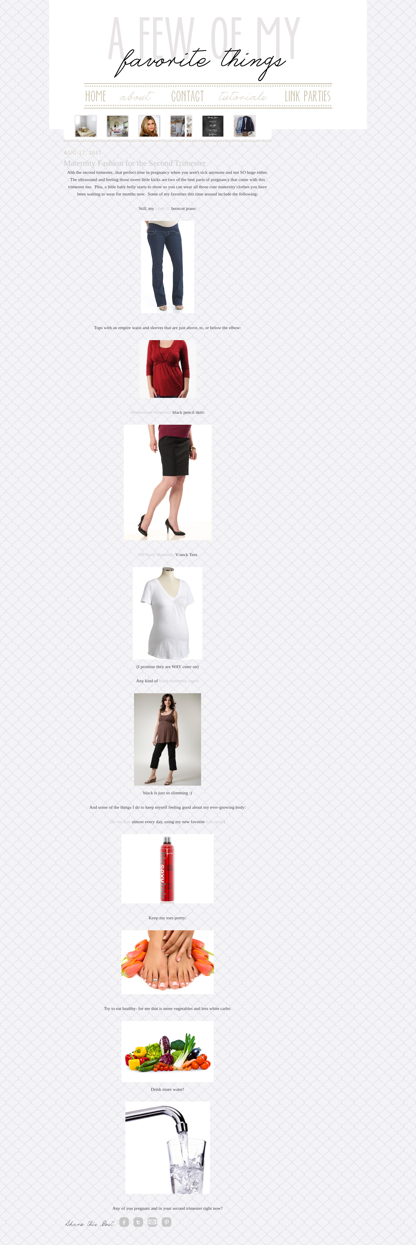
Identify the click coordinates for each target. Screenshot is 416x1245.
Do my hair (120, 821)
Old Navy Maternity (156, 554)
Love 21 (162, 208)
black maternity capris (179, 680)
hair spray (214, 821)
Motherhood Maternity (150, 412)
